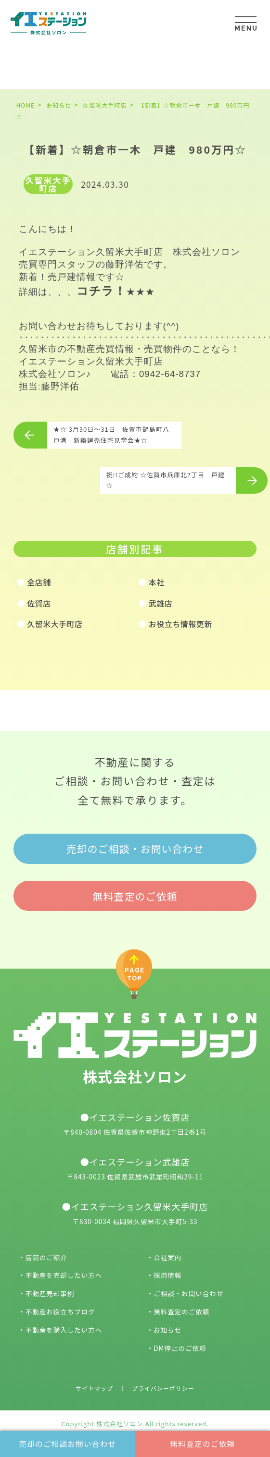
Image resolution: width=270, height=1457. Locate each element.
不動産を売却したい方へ (64, 1275)
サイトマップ (94, 1388)
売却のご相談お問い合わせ (67, 1443)
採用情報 (167, 1275)
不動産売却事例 (50, 1293)
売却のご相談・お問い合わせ (135, 848)
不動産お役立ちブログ (60, 1311)
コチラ (95, 290)
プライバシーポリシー (163, 1388)
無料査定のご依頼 (202, 1443)
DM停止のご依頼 (180, 1348)
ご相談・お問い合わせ (188, 1293)
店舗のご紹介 (46, 1257)
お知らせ (167, 1330)
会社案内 (167, 1257)
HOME (25, 105)
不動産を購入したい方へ (64, 1330)
